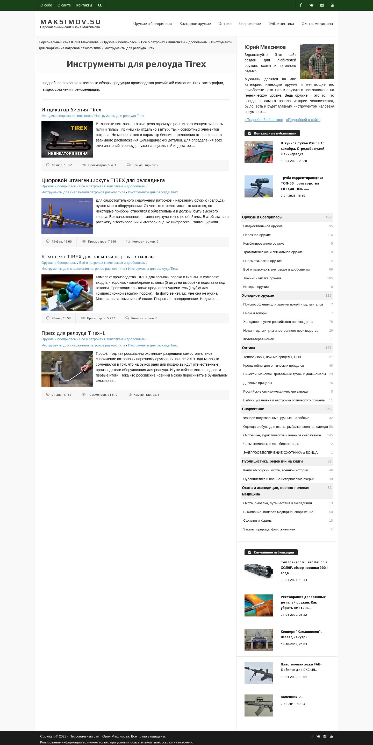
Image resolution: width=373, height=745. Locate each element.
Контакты (84, 5)
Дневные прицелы (288, 383)
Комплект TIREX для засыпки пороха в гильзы (97, 256)
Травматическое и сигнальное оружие (288, 252)
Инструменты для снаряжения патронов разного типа (83, 192)
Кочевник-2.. (292, 697)
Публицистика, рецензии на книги (287, 461)
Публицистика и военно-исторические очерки (288, 479)
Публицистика (281, 23)
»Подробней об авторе (264, 120)
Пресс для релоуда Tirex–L (73, 333)
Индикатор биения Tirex (71, 109)
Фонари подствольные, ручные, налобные (288, 418)
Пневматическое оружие (288, 261)
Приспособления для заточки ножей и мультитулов (288, 304)
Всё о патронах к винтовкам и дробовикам (112, 186)
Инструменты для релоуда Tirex (119, 116)
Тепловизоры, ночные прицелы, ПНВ (288, 357)
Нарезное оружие (288, 235)
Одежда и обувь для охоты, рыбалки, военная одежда (288, 427)
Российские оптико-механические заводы (288, 391)
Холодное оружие (195, 23)
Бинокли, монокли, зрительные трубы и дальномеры (288, 374)
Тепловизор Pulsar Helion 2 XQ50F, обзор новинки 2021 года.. (304, 567)
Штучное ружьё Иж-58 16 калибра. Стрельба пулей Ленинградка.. (303, 148)
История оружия (288, 287)
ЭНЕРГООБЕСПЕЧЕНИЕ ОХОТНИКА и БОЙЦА (288, 453)
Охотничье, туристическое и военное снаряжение (288, 435)
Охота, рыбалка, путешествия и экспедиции (288, 503)
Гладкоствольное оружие (288, 226)
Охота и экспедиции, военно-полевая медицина (287, 490)
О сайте (64, 5)
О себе (46, 5)
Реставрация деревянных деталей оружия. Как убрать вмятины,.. (303, 602)
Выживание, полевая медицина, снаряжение (288, 512)
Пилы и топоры (288, 313)
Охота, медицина (317, 23)
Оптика (225, 23)
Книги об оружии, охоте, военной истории (288, 470)
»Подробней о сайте (303, 120)
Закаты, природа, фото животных (288, 529)
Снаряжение (250, 23)
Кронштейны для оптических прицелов (288, 365)
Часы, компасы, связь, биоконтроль (288, 444)
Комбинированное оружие (288, 243)
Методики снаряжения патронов (66, 116)
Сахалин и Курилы (288, 520)
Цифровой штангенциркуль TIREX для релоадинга (103, 180)
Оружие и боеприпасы (152, 23)
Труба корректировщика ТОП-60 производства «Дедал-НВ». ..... (302, 183)
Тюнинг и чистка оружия (288, 278)
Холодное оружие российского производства (288, 322)
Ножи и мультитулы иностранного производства (288, 331)
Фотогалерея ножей (288, 339)
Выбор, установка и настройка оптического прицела (288, 400)
